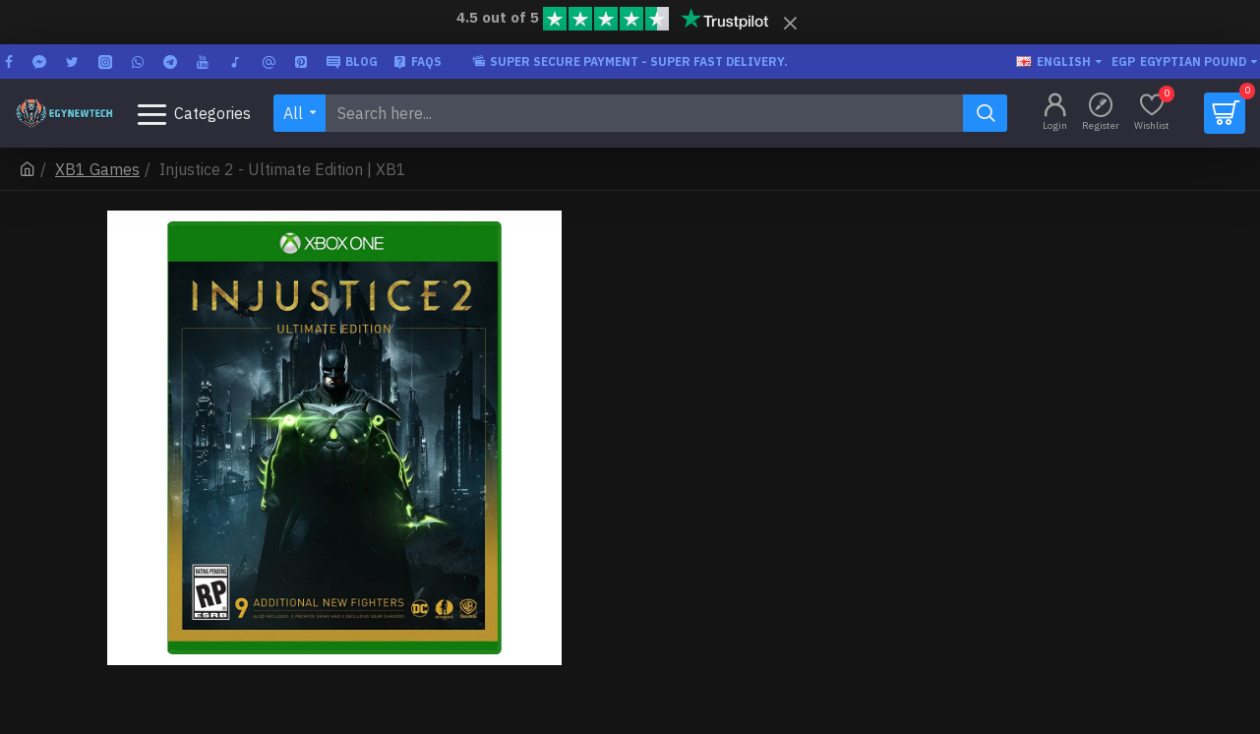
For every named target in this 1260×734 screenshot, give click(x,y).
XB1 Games (97, 169)
